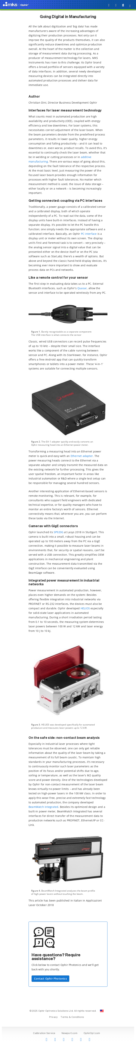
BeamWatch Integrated (43, 807)
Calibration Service (44, 1033)
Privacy (53, 1017)
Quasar (82, 288)
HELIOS (85, 608)
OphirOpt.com (92, 1033)
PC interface (89, 234)
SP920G (58, 532)
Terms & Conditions (72, 1017)
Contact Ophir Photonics (50, 978)
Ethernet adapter (82, 456)
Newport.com (69, 1033)
